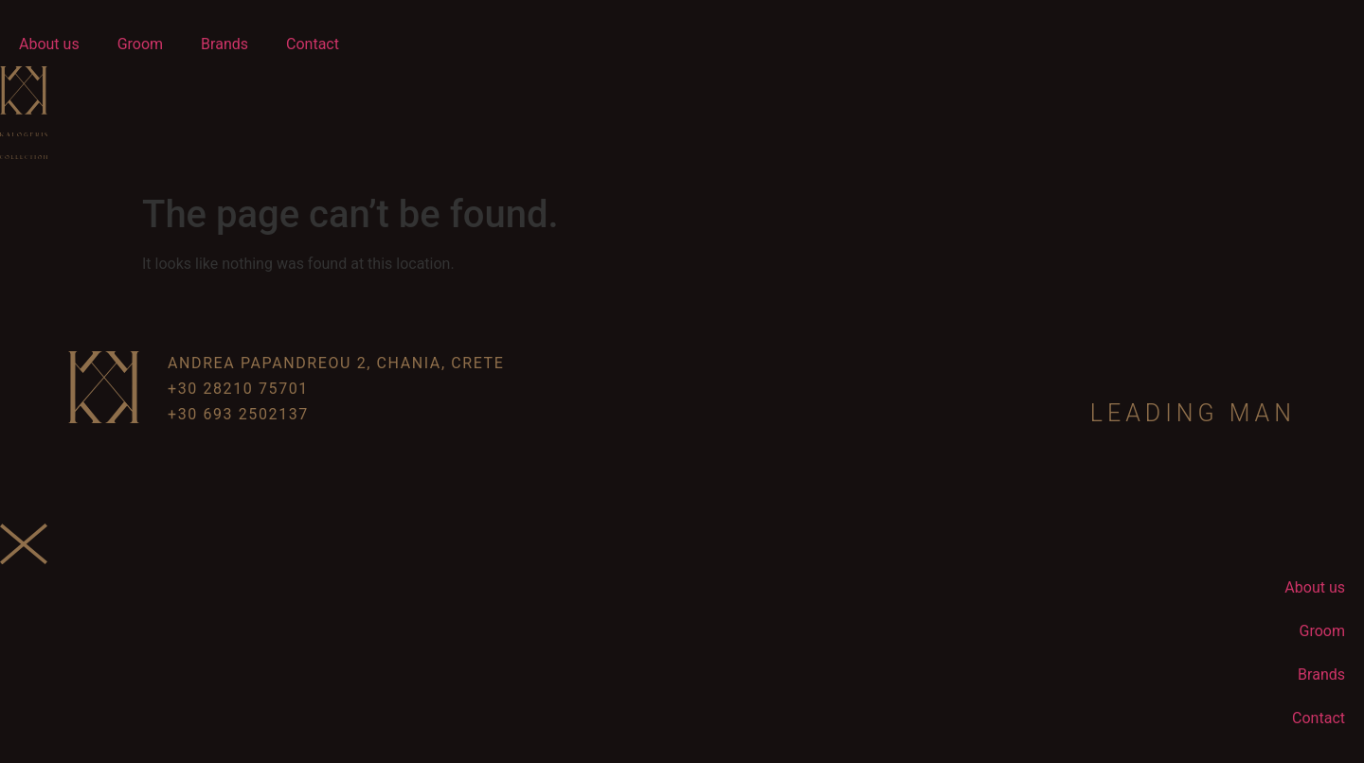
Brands (224, 44)
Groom (140, 44)
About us (49, 44)
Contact (312, 44)
